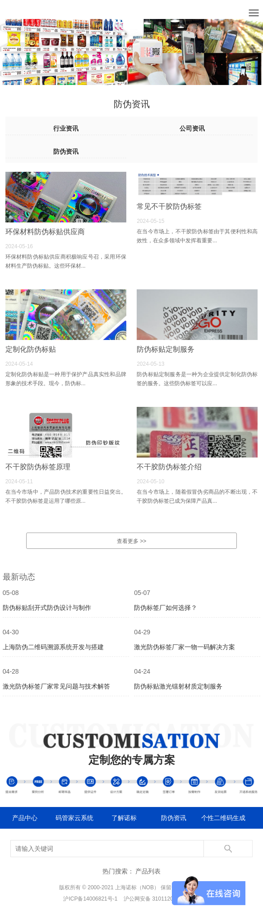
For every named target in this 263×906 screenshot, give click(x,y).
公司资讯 (192, 128)
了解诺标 (124, 817)
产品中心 (24, 817)
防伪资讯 (65, 151)
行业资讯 (65, 128)
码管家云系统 (74, 817)
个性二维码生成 (223, 817)
